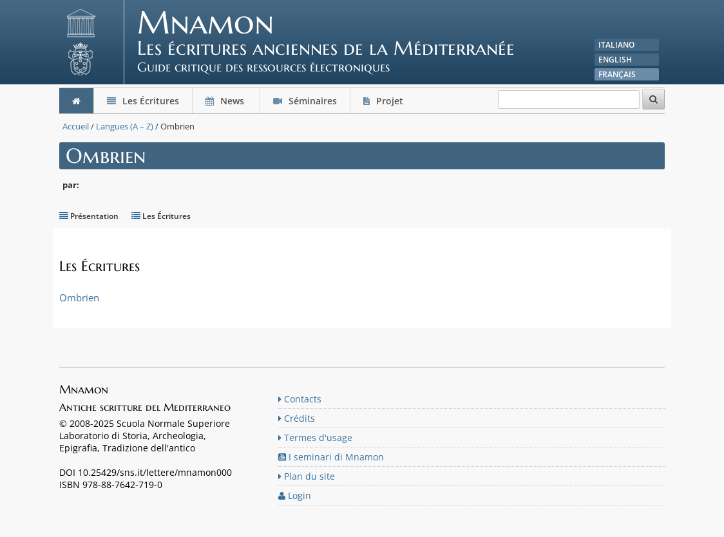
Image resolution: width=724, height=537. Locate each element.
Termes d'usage (315, 437)
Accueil (75, 126)
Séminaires (305, 101)
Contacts (299, 399)
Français (617, 74)
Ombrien (79, 297)
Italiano (616, 44)
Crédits (296, 418)
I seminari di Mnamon (331, 457)
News (226, 101)
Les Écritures (143, 101)
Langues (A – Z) (124, 126)
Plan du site (306, 476)
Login (294, 495)
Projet (384, 101)
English (615, 59)
